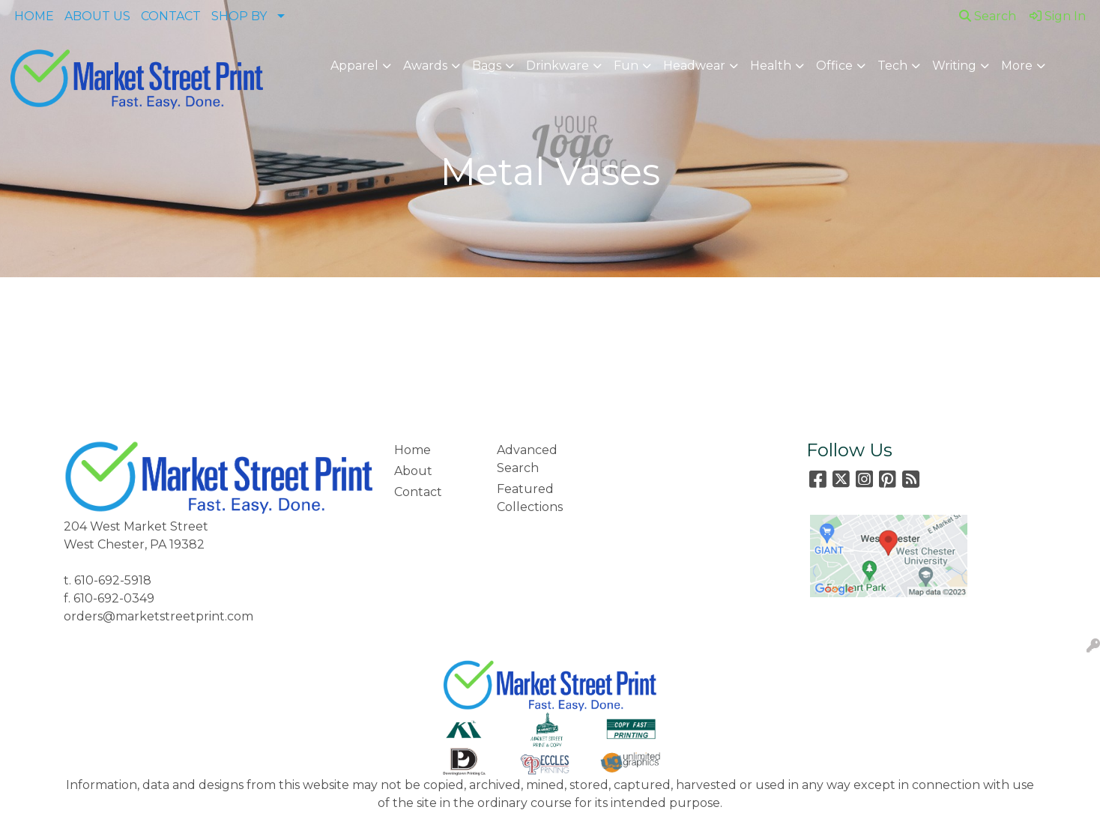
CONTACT (171, 16)
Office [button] (834, 65)
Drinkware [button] (557, 65)
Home (412, 450)
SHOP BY (239, 16)
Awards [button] (425, 65)
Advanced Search (527, 459)
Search (987, 16)
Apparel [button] (354, 65)
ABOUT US (97, 16)
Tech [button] (892, 65)
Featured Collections (530, 498)
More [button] (1017, 65)
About (413, 471)
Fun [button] (626, 65)
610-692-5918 (112, 580)
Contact (418, 492)
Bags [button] (486, 65)
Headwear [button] (694, 65)
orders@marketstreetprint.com (158, 616)
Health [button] (770, 65)
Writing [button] (954, 65)
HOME (34, 16)
